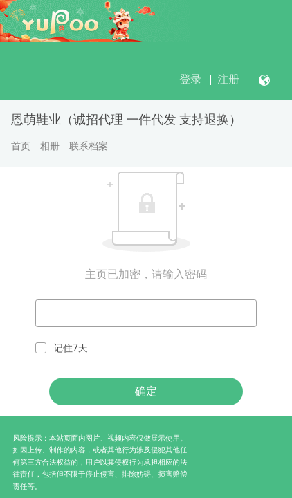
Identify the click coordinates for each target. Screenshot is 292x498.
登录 (190, 79)
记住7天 (61, 348)
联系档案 (88, 145)
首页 (20, 145)
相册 (50, 145)
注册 (228, 79)
